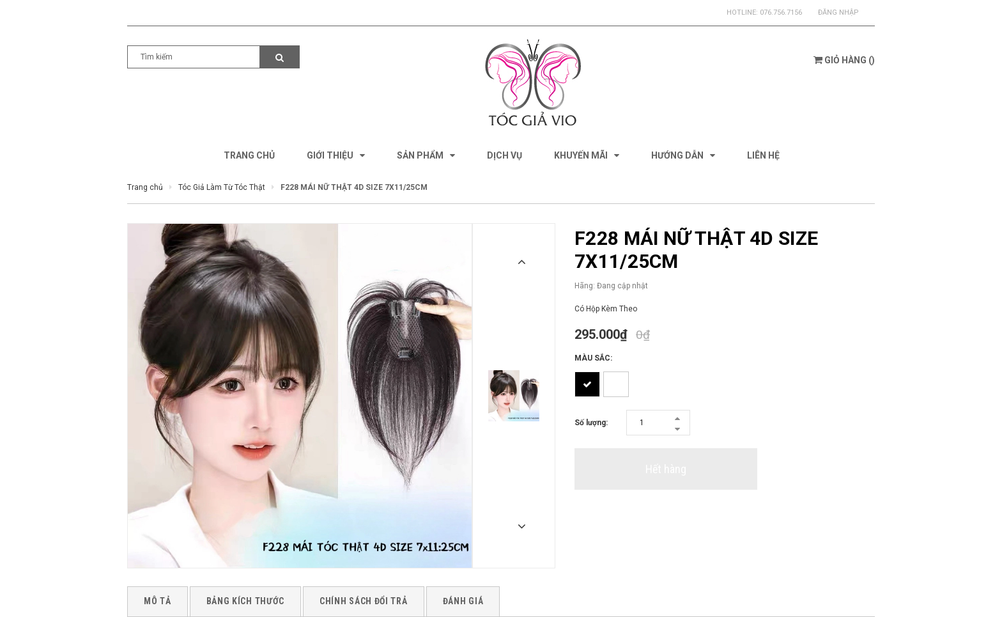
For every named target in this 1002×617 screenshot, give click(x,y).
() (844, 60)
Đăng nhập (838, 12)
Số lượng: (591, 422)
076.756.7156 (781, 12)
